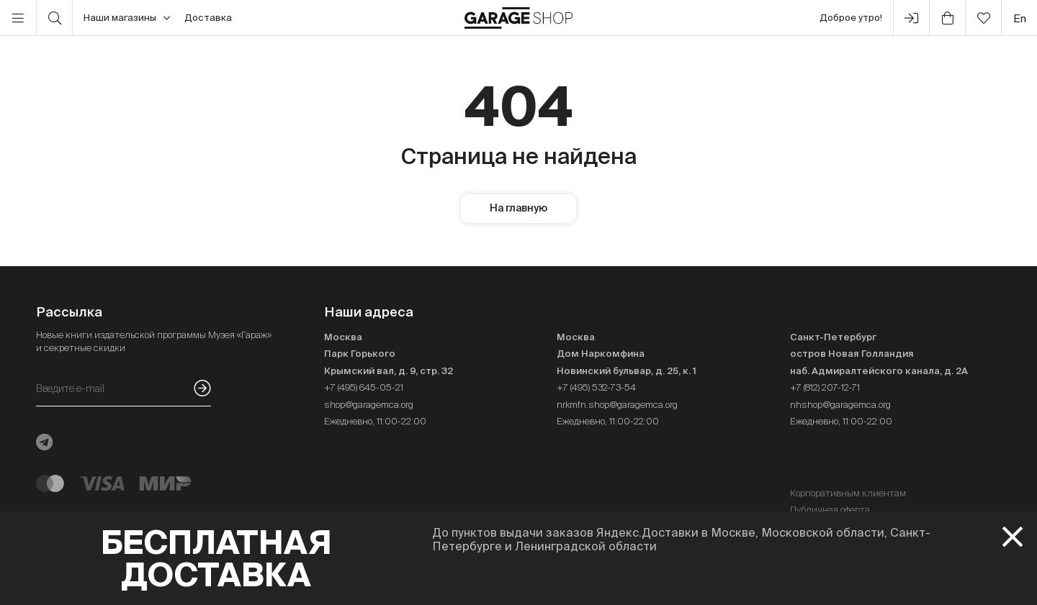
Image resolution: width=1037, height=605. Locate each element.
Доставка (208, 17)
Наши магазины (127, 18)
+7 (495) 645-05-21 (363, 387)
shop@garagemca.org (368, 404)
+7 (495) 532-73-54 (596, 387)
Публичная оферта (830, 509)
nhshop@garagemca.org (840, 404)
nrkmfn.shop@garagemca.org (617, 404)
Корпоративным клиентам (848, 493)
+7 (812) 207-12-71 (825, 387)
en (1019, 18)
